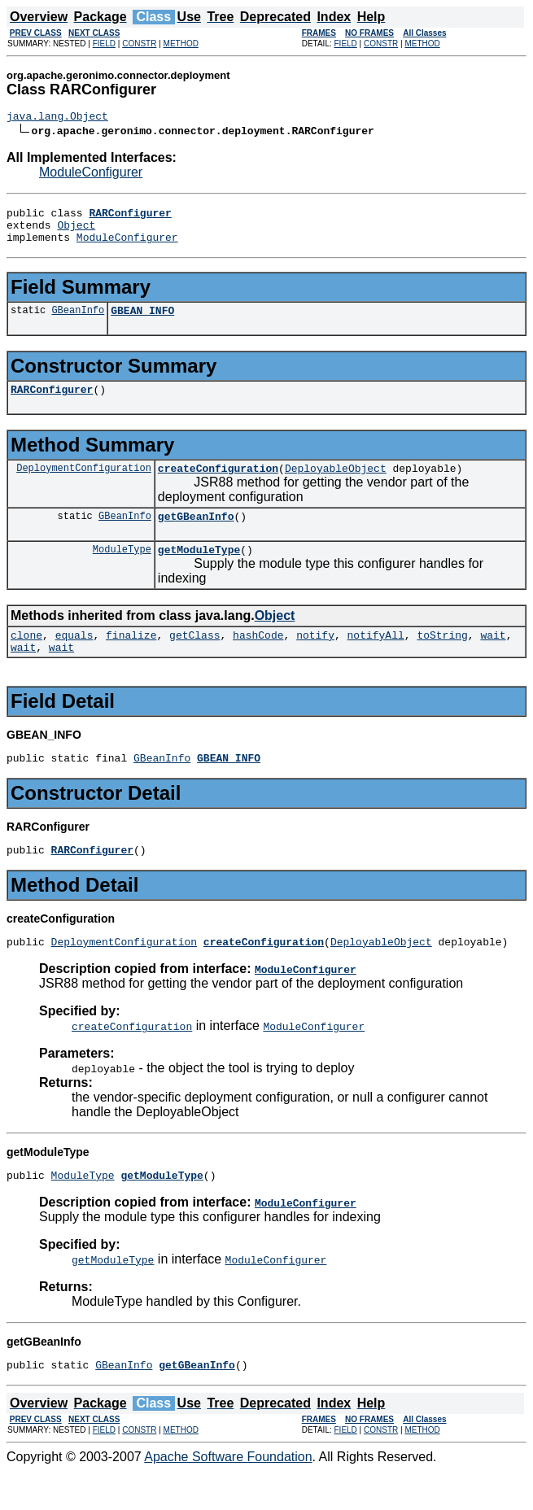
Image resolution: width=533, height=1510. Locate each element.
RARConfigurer (52, 403)
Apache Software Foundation (228, 1496)
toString (442, 659)
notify (315, 659)
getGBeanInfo (196, 535)
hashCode (258, 659)
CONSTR (139, 43)
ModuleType (122, 571)
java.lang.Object (57, 118)
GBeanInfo (77, 322)
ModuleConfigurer (90, 174)
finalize (131, 659)
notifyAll (375, 659)
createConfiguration (218, 485)
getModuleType (199, 571)
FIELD (104, 43)
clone (26, 659)
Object (76, 232)
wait (492, 659)
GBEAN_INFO (142, 322)
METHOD (181, 43)
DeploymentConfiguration (83, 484)
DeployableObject (336, 485)
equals (74, 659)
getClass (194, 659)
